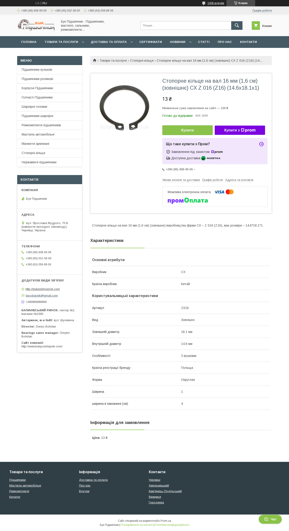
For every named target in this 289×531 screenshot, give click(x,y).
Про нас (225, 42)
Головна (28, 42)
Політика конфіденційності (172, 524)
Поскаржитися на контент (137, 524)
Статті (204, 42)
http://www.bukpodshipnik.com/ (42, 346)
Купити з (239, 130)
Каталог (15, 496)
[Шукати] (236, 25)
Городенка (156, 502)
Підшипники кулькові (37, 69)
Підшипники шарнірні (37, 116)
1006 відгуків (215, 3)
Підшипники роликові (37, 79)
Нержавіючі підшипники (39, 162)
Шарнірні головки (34, 106)
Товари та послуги (61, 42)
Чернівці (154, 480)
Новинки (177, 42)
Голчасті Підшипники (37, 97)
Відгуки (84, 491)
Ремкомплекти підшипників (41, 125)
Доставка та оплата (109, 42)
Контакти (248, 42)
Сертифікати (150, 42)
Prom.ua (166, 520)
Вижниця (155, 496)
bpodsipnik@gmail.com (42, 295)
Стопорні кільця (142, 60)
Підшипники (17, 480)
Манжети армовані (35, 143)
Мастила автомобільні (38, 134)
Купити (187, 130)
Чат (270, 519)
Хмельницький (159, 485)
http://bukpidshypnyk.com (43, 289)
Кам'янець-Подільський (165, 491)
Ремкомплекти (19, 491)
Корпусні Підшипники (37, 88)
